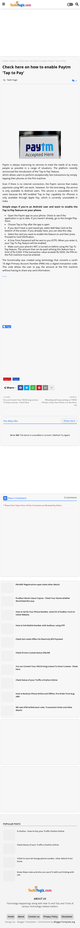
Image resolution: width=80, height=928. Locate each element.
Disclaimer (67, 916)
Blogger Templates (26, 921)
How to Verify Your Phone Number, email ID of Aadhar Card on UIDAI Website (45, 613)
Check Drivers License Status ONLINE (33, 652)
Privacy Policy (50, 916)
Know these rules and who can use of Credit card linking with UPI (45, 873)
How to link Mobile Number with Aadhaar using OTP (40, 625)
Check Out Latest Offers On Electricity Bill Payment (39, 639)
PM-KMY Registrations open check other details (38, 584)
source (4, 276)
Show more (69, 420)
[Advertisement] (40, 33)
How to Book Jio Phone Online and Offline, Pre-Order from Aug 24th (45, 695)
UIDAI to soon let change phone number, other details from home (45, 860)
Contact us (33, 916)
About (21, 916)
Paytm (13, 60)
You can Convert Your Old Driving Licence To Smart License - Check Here (47, 667)
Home (5, 60)
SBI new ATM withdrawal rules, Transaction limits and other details (44, 708)
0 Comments (70, 497)
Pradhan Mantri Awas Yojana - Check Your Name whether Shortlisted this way (43, 599)
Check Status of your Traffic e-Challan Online (36, 680)
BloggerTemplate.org (64, 921)
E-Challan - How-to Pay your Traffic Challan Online (40, 831)
